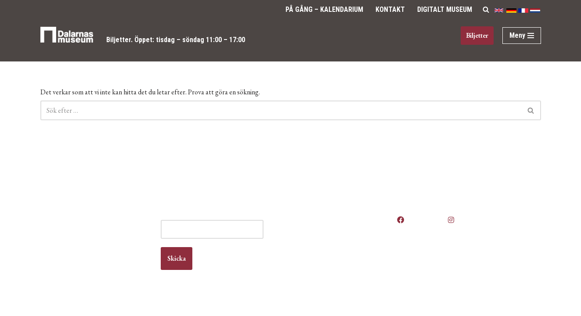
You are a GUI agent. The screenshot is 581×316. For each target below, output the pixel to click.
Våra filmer (321, 274)
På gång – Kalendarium (324, 9)
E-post (212, 216)
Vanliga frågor (324, 266)
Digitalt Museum (444, 9)
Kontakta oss (323, 249)
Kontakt (390, 9)
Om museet (321, 258)
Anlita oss (319, 224)
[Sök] (486, 9)
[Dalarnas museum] (66, 40)
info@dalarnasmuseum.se (89, 257)
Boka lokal (319, 232)
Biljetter (118, 40)
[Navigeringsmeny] (521, 35)
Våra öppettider (327, 216)
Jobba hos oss (326, 241)
